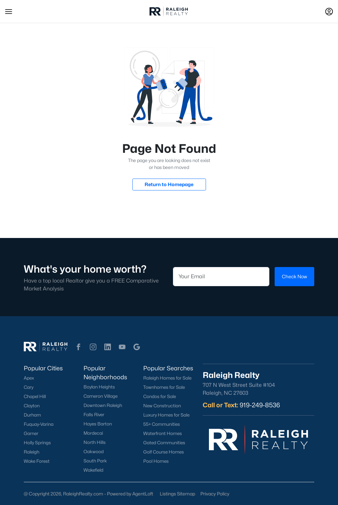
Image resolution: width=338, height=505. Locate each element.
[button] (9, 11)
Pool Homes (156, 461)
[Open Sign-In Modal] (329, 11)
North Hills (95, 442)
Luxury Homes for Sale (166, 415)
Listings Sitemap (177, 493)
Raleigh (31, 451)
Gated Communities (164, 442)
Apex (29, 378)
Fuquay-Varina (38, 424)
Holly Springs (37, 442)
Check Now (294, 276)
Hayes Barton (98, 423)
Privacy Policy (214, 493)
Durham (32, 415)
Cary (28, 387)
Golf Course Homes (163, 451)
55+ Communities (161, 424)
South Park (95, 460)
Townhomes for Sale (164, 387)
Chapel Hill (35, 396)
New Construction (162, 405)
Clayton (32, 405)
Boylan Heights (99, 386)
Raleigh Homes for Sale (167, 378)
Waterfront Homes (162, 433)
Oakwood (94, 451)
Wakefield (93, 470)
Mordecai (93, 433)
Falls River (94, 414)
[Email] (221, 276)
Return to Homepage (169, 184)
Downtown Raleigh (103, 405)
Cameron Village (101, 396)
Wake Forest (37, 461)
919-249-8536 (260, 405)
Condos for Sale (159, 396)
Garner (31, 433)
